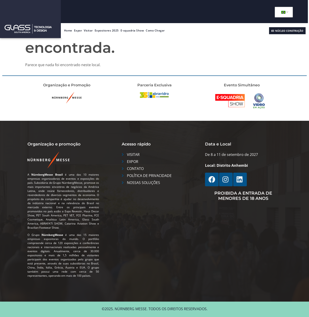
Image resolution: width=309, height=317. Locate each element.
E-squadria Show (132, 30)
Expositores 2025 (107, 30)
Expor (78, 30)
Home (68, 30)
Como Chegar (155, 30)
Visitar (88, 30)
